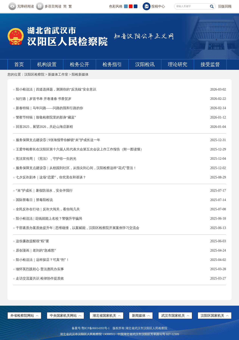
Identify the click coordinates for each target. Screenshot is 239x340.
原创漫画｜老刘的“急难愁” (36, 250)
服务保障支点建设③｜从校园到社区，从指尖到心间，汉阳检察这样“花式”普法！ (76, 168)
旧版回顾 (225, 6)
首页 (19, 64)
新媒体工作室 (58, 74)
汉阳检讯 (145, 64)
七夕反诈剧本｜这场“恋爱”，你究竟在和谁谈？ (51, 177)
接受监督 (210, 64)
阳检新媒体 (80, 74)
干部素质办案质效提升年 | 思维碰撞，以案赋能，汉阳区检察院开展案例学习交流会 (77, 228)
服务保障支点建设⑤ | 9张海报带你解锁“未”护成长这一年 (58, 140)
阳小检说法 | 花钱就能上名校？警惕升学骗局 (49, 218)
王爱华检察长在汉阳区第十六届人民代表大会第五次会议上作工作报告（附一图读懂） (80, 149)
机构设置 (47, 64)
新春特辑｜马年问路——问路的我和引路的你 (49, 108)
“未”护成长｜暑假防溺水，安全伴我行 (44, 190)
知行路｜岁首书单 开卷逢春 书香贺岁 (43, 99)
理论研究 (177, 64)
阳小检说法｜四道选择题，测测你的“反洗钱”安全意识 (56, 89)
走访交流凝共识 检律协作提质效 (40, 278)
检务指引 (112, 64)
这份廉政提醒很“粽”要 (32, 241)
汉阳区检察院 (34, 74)
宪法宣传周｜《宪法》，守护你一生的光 (46, 158)
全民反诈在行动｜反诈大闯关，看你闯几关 (48, 209)
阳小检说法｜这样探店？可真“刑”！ (42, 260)
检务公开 (79, 64)
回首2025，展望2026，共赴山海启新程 (44, 127)
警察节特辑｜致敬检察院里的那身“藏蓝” (46, 117)
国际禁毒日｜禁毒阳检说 (34, 200)
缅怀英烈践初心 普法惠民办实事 (40, 269)
